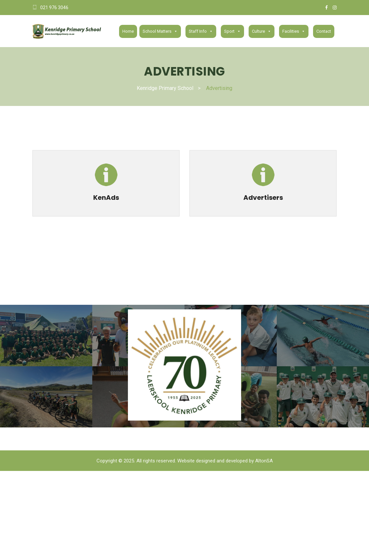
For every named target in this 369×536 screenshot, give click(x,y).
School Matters (160, 31)
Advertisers (263, 197)
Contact (323, 31)
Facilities (293, 31)
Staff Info (201, 31)
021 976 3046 (54, 7)
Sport (232, 31)
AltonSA (264, 461)
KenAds (106, 197)
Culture (261, 31)
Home (128, 31)
